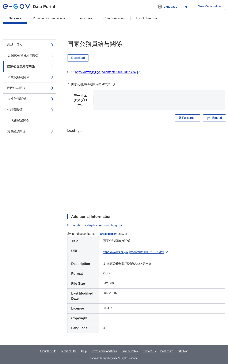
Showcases (84, 18)
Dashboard (166, 351)
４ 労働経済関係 (18, 120)
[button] (167, 6)
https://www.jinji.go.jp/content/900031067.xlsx (105, 72)
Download (78, 57)
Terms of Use (69, 351)
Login (185, 6)
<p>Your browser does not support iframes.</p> (146, 168)
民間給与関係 (16, 88)
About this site (48, 351)
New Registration (209, 6)
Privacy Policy (129, 351)
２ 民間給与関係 (18, 77)
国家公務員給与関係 (21, 66)
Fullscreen (187, 117)
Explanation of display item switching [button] (95, 225)
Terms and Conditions (104, 351)
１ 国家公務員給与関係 (22, 55)
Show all (122, 233)
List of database (147, 18)
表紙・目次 (14, 44)
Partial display (108, 233)
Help (84, 351)
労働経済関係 (16, 131)
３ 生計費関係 (16, 98)
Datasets (15, 18)
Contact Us (149, 351)
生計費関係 (14, 109)
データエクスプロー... (80, 100)
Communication (113, 18)
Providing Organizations (49, 18)
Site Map (183, 351)
